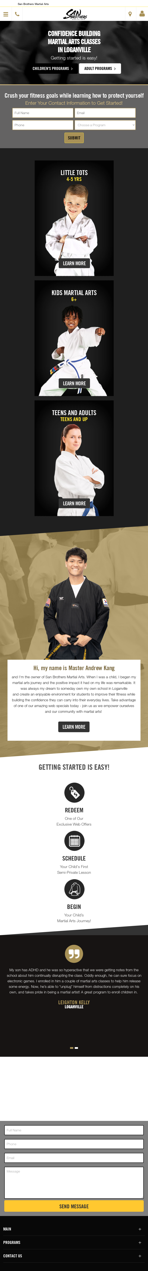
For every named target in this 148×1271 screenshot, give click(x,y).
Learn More (74, 263)
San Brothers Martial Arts (33, 4)
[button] (75, 14)
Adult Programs (100, 68)
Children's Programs (53, 68)
